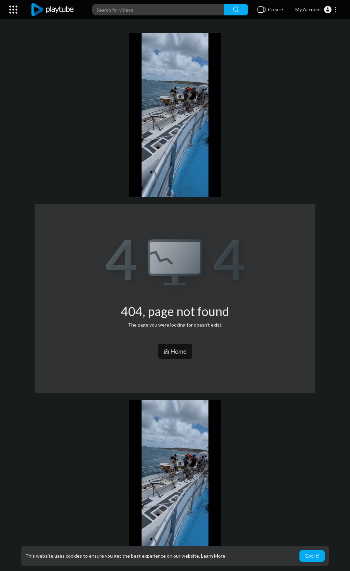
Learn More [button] (213, 556)
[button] (316, 9)
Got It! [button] (312, 556)
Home (175, 351)
